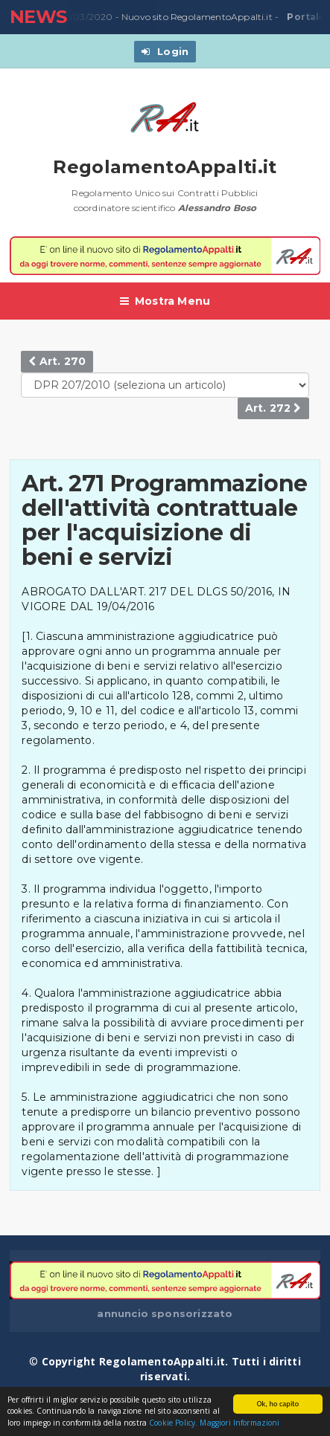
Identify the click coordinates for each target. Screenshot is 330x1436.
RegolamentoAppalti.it (165, 167)
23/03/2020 (83, 17)
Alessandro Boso (217, 207)
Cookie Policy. (173, 1423)
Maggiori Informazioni (239, 1423)
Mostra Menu (165, 301)
